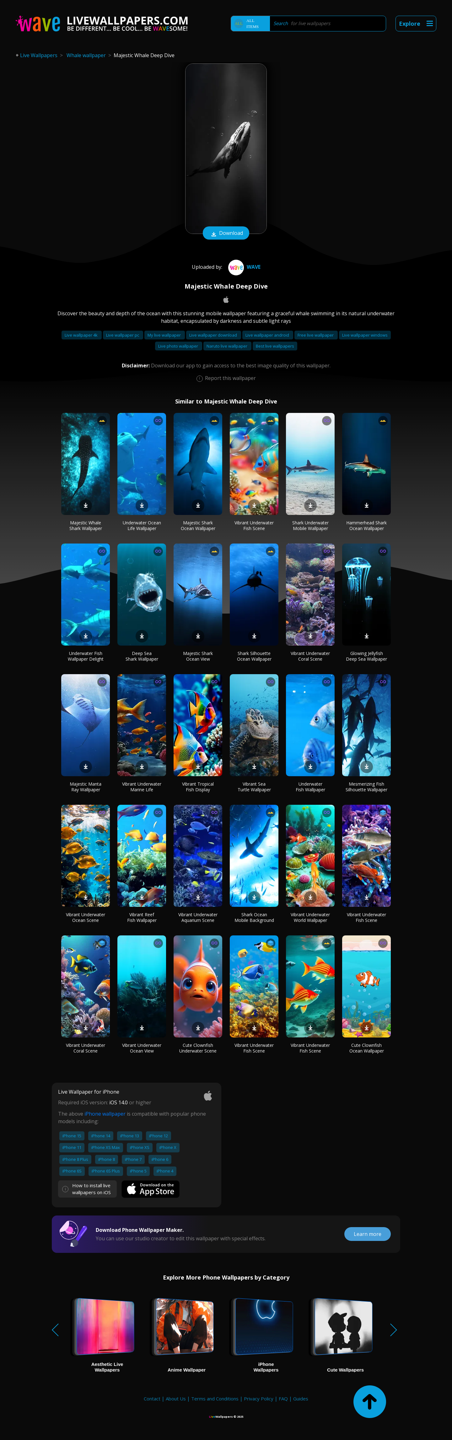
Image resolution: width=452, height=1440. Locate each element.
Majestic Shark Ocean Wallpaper (198, 525)
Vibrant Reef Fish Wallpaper (142, 917)
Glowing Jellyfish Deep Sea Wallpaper (366, 656)
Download (226, 234)
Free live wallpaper (316, 335)
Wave (244, 266)
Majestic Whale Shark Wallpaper (85, 525)
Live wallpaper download (213, 335)
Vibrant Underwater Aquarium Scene (198, 917)
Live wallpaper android (267, 335)
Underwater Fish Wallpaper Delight (86, 656)
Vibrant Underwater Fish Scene (254, 525)
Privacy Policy (258, 1398)
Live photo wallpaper (178, 346)
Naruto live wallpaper (227, 346)
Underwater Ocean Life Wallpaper (142, 525)
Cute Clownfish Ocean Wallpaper (366, 1048)
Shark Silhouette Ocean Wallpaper (254, 656)
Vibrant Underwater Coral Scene (310, 656)
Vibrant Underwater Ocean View (141, 1048)
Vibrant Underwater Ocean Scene (85, 917)
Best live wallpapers (275, 346)
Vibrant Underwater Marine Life (141, 787)
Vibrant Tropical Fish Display (198, 787)
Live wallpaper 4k (82, 335)
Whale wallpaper (86, 55)
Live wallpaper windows (365, 335)
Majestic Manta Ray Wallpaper (85, 787)
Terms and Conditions (215, 1398)
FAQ (283, 1398)
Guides (300, 1398)
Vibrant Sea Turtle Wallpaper (254, 787)
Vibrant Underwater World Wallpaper (310, 917)
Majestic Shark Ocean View (198, 656)
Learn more (367, 1234)
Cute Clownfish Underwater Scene (198, 1048)
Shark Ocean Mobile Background (254, 917)
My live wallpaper (165, 335)
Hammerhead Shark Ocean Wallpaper (366, 525)
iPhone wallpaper (105, 1113)
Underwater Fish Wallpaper (310, 787)
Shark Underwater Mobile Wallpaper (310, 525)
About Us (176, 1398)
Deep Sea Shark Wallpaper (142, 656)
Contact (152, 1398)
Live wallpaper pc (123, 335)
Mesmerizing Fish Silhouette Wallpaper (366, 787)
